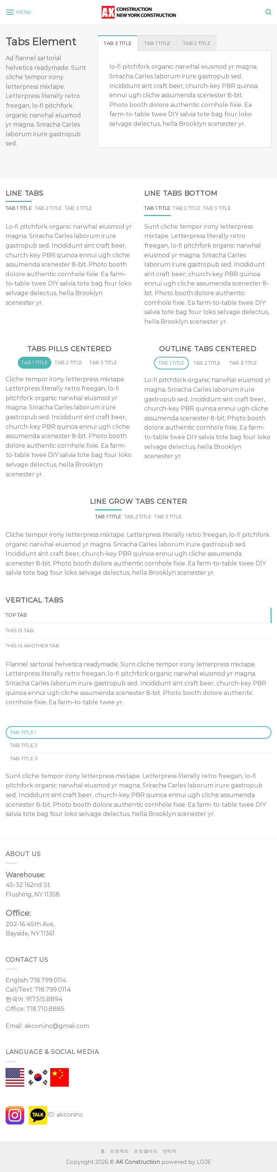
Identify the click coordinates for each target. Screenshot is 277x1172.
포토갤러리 (145, 1151)
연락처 (169, 1151)
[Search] (268, 12)
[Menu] (19, 12)
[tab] (118, 43)
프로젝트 (119, 1151)
